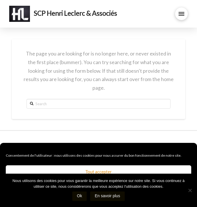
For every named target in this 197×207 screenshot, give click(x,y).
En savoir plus (107, 195)
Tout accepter (98, 171)
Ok (79, 195)
